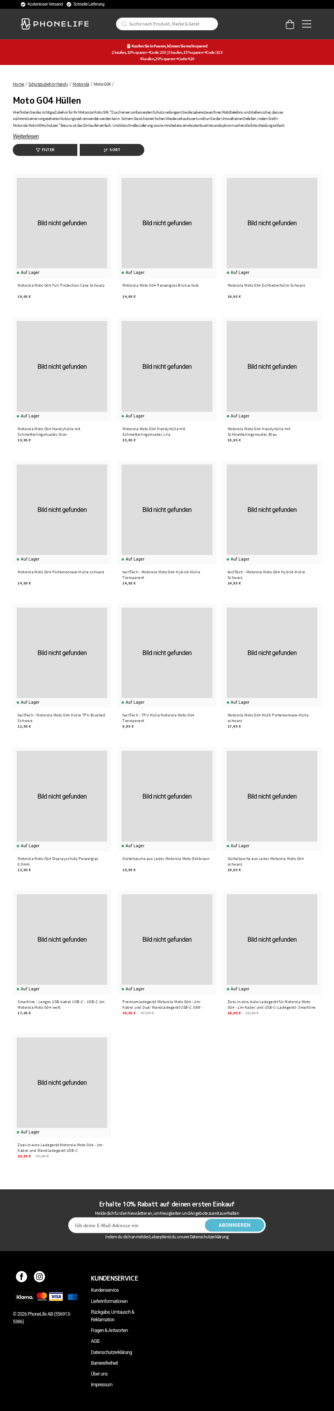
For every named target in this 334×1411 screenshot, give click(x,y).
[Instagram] (39, 1278)
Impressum (101, 1384)
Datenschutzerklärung (111, 1352)
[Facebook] (22, 1278)
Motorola (81, 84)
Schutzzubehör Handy (48, 84)
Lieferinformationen (109, 1301)
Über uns (99, 1374)
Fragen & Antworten (109, 1330)
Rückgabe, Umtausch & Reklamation (112, 1315)
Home (18, 84)
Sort (112, 149)
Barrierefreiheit (104, 1363)
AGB (95, 1341)
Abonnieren (235, 1225)
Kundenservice (104, 1290)
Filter (45, 149)
